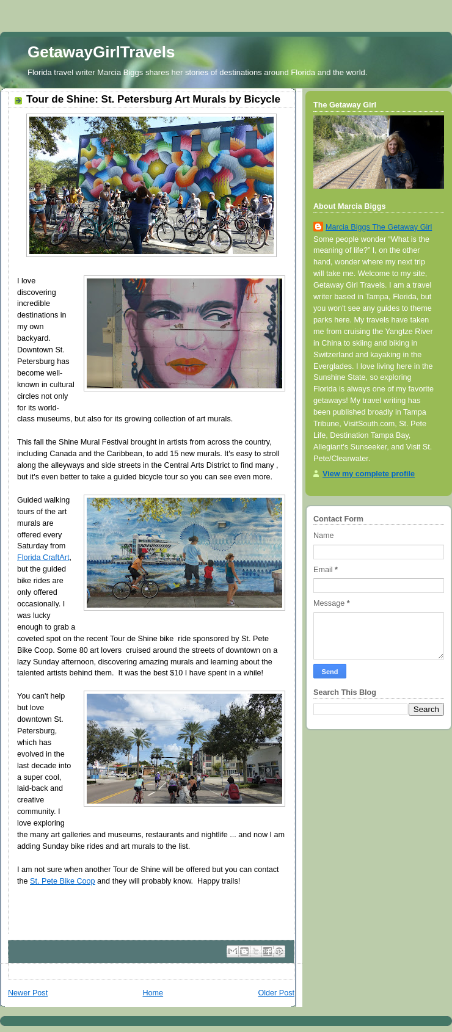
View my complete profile (369, 474)
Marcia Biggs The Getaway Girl (379, 227)
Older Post (276, 993)
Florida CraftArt (43, 557)
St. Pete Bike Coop (62, 881)
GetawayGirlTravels (101, 52)
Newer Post (28, 993)
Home (152, 993)
